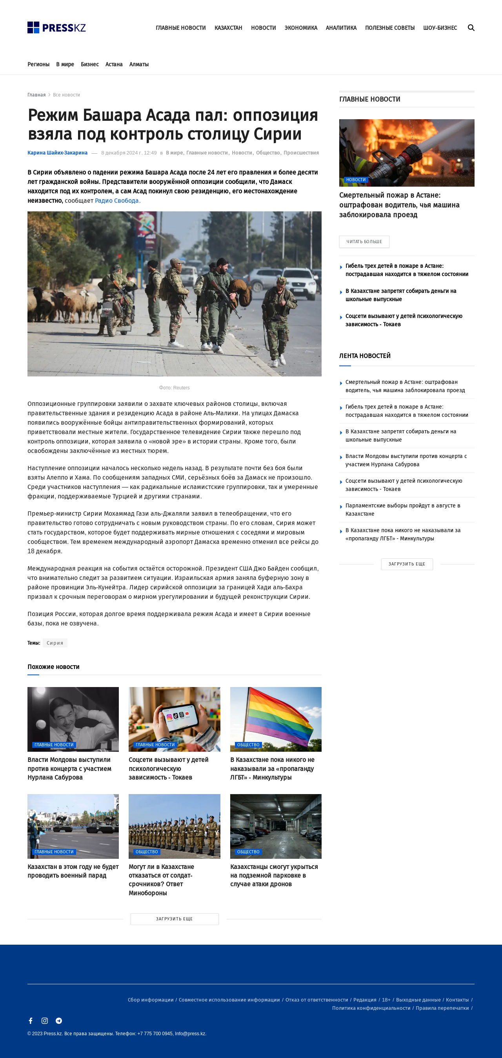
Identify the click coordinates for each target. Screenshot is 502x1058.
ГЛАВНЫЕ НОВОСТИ (181, 28)
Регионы (38, 64)
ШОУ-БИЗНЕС (440, 28)
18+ (387, 1000)
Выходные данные (419, 1000)
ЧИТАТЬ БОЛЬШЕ (364, 241)
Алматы (139, 64)
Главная (36, 95)
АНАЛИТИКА (341, 28)
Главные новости (207, 153)
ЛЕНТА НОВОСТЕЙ (365, 356)
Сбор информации (151, 1000)
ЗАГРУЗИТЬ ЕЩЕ (174, 919)
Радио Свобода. (117, 200)
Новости (242, 153)
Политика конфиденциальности (372, 1008)
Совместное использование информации (230, 1000)
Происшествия (301, 153)
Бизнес (90, 64)
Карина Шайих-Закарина (57, 153)
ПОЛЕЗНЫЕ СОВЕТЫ (390, 28)
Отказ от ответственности (317, 1000)
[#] (56, 25)
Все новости (66, 95)
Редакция (365, 1000)
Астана (114, 64)
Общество (268, 153)
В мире (65, 64)
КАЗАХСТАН (228, 28)
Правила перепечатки (443, 1008)
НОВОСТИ (263, 28)
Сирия (55, 643)
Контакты (458, 1000)
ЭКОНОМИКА (301, 28)
